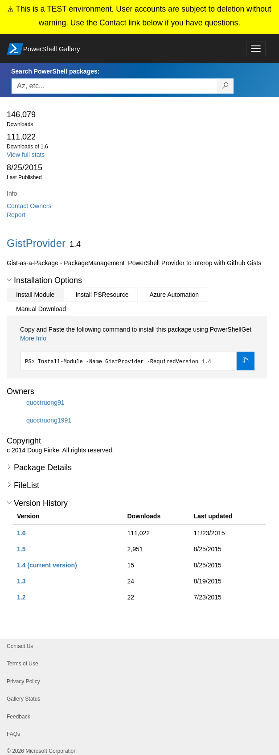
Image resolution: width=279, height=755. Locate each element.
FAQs (13, 734)
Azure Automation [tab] (174, 294)
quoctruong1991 (48, 420)
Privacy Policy (23, 681)
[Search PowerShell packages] (225, 86)
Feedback (18, 717)
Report (16, 214)
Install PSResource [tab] (101, 294)
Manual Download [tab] (41, 308)
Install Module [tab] (35, 294)
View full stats (26, 154)
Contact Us (20, 646)
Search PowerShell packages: (55, 71)
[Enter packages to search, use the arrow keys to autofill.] (114, 86)
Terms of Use (22, 664)
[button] (9, 280)
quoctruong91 (45, 402)
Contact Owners (29, 205)
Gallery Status (23, 699)
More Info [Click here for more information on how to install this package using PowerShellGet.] (33, 338)
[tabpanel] (137, 347)
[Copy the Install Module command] (245, 361)
